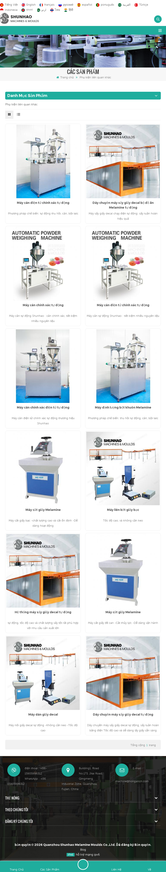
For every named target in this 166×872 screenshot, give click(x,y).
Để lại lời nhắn (83, 864)
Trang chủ (65, 77)
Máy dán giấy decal (43, 714)
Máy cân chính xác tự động (43, 305)
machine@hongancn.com (132, 781)
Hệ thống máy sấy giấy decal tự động (43, 612)
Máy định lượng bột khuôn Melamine (123, 407)
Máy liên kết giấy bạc (123, 510)
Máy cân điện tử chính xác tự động (43, 203)
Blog (83, 849)
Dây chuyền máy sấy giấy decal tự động (123, 714)
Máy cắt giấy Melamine (43, 510)
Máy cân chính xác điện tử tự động (43, 407)
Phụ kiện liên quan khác (95, 77)
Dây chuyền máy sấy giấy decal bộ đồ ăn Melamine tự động (123, 205)
